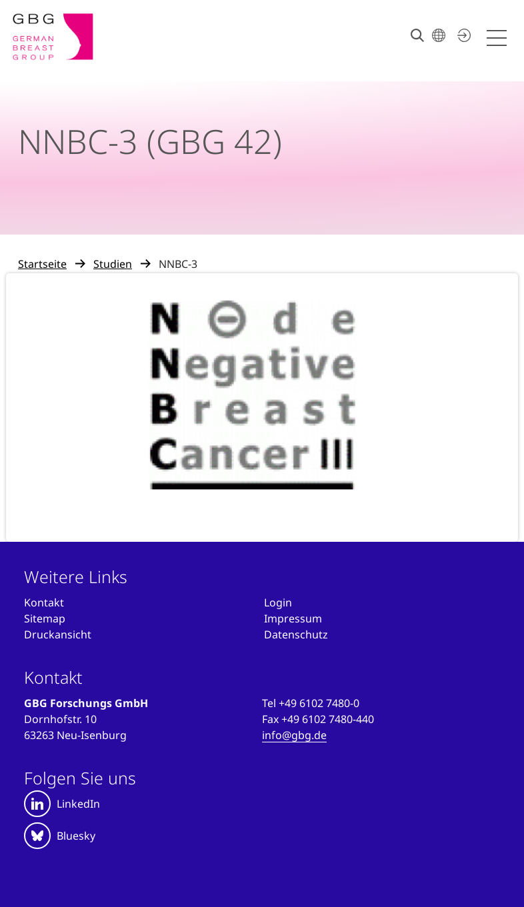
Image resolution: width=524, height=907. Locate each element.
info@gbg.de (294, 735)
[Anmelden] (278, 602)
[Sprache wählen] (438, 35)
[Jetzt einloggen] (462, 35)
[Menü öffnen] (499, 38)
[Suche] (417, 35)
